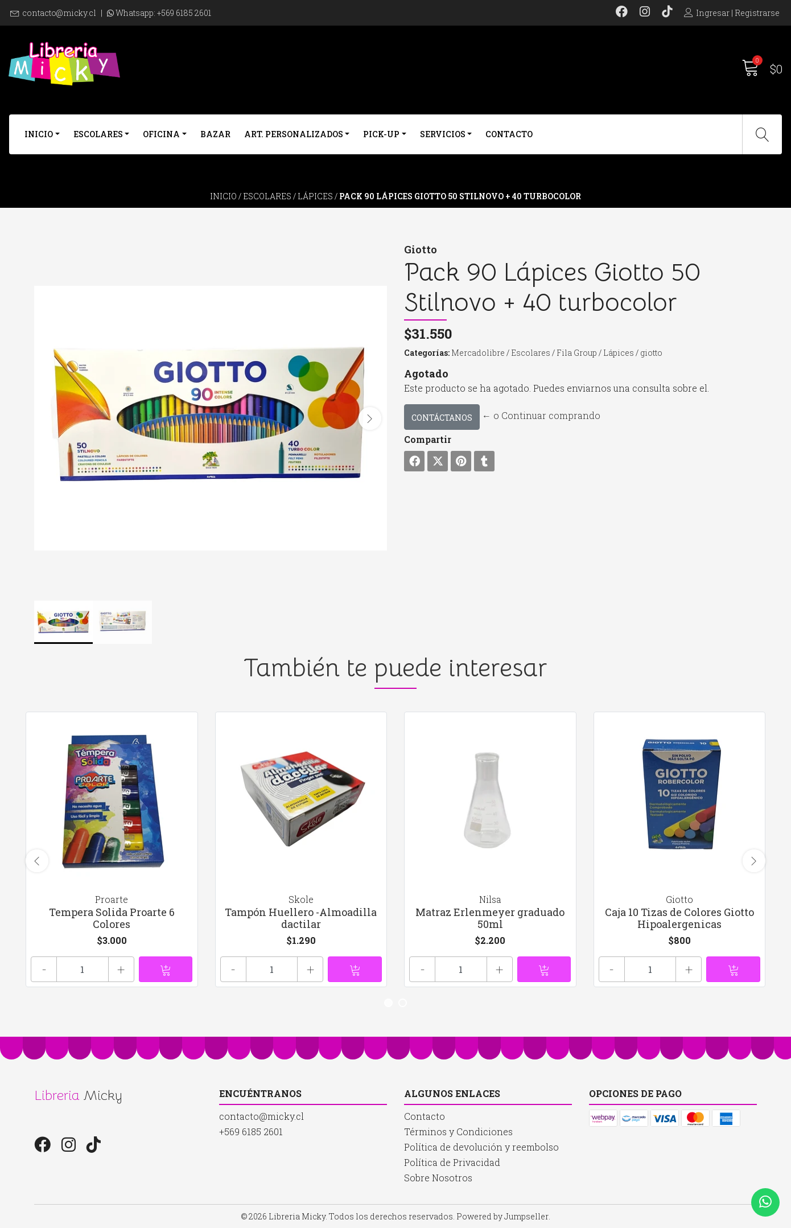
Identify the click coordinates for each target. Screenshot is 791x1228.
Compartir (427, 439)
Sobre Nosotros (438, 1178)
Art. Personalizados (293, 134)
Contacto (509, 134)
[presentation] (370, 418)
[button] (388, 1003)
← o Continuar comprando (541, 415)
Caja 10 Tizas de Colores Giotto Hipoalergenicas (679, 918)
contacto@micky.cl (59, 12)
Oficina (161, 134)
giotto (651, 352)
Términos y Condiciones (458, 1131)
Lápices (315, 196)
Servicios (442, 134)
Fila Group (577, 352)
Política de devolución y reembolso (481, 1147)
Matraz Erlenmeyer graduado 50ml (490, 918)
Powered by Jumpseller (502, 1216)
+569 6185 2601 (184, 12)
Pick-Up (381, 134)
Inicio (38, 134)
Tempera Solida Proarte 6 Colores (112, 918)
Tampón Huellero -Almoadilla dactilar (301, 918)
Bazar (215, 134)
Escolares (98, 134)
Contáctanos (441, 417)
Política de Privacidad (452, 1162)
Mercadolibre (478, 352)
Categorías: (427, 352)
